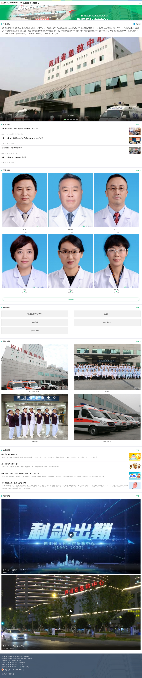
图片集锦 (6, 341)
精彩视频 (6, 496)
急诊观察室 (107, 322)
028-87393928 (12, 665)
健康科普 (6, 450)
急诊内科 (35, 322)
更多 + (138, 124)
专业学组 (6, 308)
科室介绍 (6, 24)
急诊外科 (107, 314)
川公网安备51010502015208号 (12, 669)
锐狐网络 (11, 674)
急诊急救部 (35, 330)
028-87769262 (12, 667)
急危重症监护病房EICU (35, 314)
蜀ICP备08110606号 (14, 660)
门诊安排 (71, 299)
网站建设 (4, 674)
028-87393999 (12, 662)
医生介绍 (6, 170)
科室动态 (6, 124)
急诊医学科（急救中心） (31, 3)
